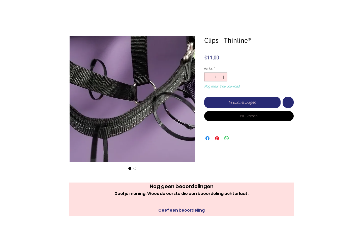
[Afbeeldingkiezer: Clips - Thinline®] (129, 168)
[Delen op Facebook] (207, 138)
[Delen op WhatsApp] (227, 138)
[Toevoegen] (288, 102)
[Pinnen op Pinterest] (217, 138)
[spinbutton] (216, 77)
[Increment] (224, 77)
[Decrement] (208, 77)
